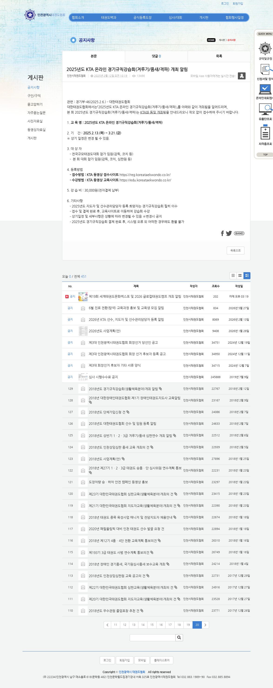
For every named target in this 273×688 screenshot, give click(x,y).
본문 (94, 56)
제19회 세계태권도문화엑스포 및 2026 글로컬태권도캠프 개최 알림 (135, 296)
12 (124, 624)
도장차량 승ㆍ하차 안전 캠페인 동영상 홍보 (118, 482)
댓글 (156, 56)
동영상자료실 (36, 130)
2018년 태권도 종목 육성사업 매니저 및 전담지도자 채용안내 (130, 517)
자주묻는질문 (36, 113)
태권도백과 (108, 17)
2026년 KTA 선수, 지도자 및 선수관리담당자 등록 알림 (126, 319)
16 (161, 624)
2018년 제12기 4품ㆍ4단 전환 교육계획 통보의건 (123, 540)
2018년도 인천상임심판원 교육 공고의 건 (117, 576)
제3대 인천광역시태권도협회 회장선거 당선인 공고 (123, 342)
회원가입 (238, 3)
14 (142, 624)
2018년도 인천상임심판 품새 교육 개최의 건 (119, 447)
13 (133, 624)
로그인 (225, 3)
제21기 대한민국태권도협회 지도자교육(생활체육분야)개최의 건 (132, 506)
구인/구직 (34, 96)
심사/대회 (175, 17)
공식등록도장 (142, 17)
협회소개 (78, 17)
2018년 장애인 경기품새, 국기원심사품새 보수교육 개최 (127, 564)
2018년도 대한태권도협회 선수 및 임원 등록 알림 (122, 423)
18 (179, 624)
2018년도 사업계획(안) (105, 459)
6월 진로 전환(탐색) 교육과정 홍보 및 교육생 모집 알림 (126, 308)
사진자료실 (35, 121)
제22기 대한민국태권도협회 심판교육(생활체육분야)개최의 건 (131, 587)
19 (188, 624)
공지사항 (33, 87)
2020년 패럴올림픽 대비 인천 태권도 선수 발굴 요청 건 (126, 529)
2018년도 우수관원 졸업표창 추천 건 (114, 611)
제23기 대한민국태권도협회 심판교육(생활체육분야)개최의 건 (131, 494)
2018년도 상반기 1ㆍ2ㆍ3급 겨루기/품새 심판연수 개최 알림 (130, 435)
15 (151, 624)
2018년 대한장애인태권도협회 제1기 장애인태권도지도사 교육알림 (134, 398)
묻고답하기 (35, 104)
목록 (219, 56)
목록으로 (235, 250)
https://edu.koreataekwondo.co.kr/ (145, 180)
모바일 (142, 660)
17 (170, 624)
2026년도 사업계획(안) (105, 331)
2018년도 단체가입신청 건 (107, 412)
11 (115, 624)
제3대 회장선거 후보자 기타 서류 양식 (115, 365)
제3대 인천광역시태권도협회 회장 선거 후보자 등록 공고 (127, 354)
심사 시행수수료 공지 (103, 377)
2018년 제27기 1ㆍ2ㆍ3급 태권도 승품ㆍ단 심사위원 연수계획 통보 (135, 468)
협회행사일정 (235, 17)
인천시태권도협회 (76, 75)
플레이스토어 (162, 660)
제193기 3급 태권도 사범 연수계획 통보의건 (119, 552)
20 (197, 624)
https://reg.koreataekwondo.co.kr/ (145, 174)
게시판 (203, 17)
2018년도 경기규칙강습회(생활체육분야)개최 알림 (123, 389)
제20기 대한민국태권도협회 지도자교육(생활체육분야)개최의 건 (132, 599)
